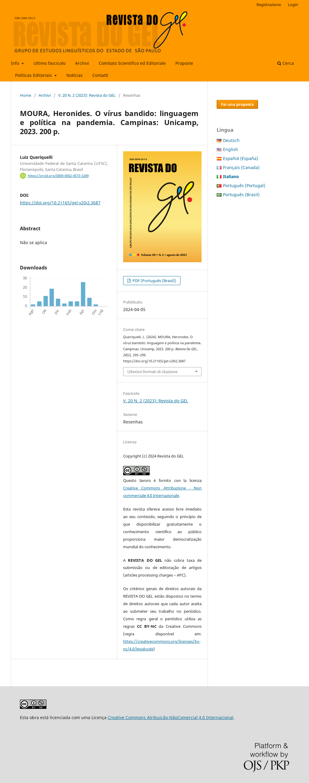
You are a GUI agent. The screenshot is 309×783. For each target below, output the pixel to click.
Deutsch (231, 140)
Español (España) (240, 158)
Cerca (285, 63)
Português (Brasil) (241, 194)
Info (15, 63)
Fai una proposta (237, 104)
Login (293, 4)
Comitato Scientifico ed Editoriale (132, 63)
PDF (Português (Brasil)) (154, 280)
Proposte (184, 63)
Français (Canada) (241, 167)
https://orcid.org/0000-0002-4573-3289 (58, 176)
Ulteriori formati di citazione (152, 371)
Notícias (74, 75)
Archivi (82, 63)
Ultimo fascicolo (49, 63)
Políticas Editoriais (34, 75)
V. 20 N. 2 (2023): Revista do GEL (87, 95)
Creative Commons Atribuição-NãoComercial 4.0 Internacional (170, 717)
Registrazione (268, 4)
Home (25, 95)
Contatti (100, 75)
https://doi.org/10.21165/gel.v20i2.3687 (60, 203)
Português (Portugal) (244, 185)
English (230, 149)
